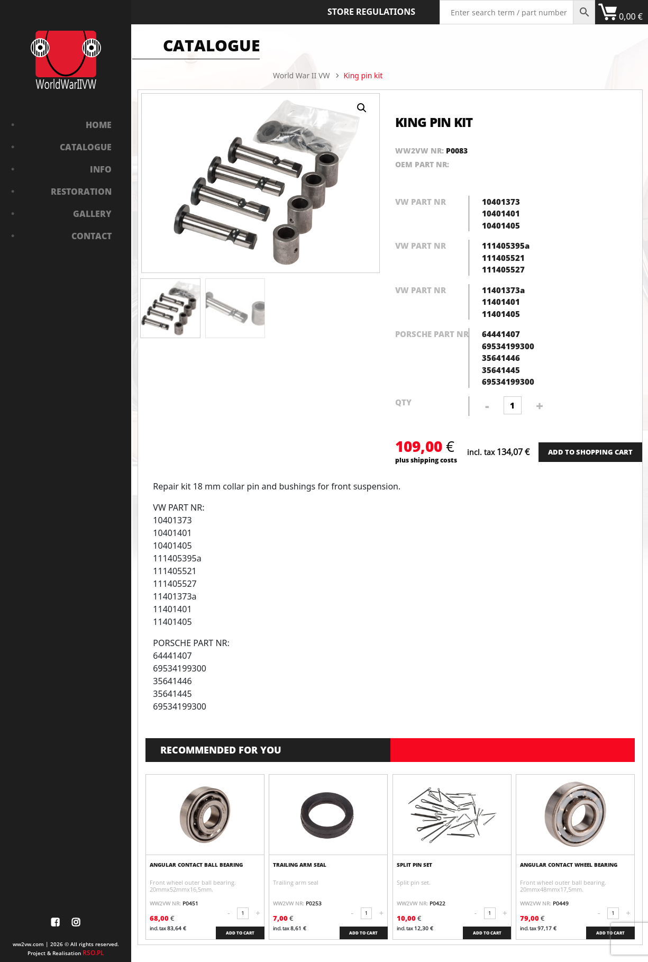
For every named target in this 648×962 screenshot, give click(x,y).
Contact (91, 236)
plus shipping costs (426, 460)
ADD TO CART (240, 933)
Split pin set (414, 864)
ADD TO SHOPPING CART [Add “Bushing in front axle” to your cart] (590, 452)
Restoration (81, 191)
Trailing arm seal (299, 864)
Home (99, 125)
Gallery (92, 214)
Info (101, 169)
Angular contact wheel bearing (568, 864)
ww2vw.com (28, 944)
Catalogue (86, 147)
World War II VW (301, 75)
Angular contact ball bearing (196, 864)
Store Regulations (371, 11)
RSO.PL (93, 952)
